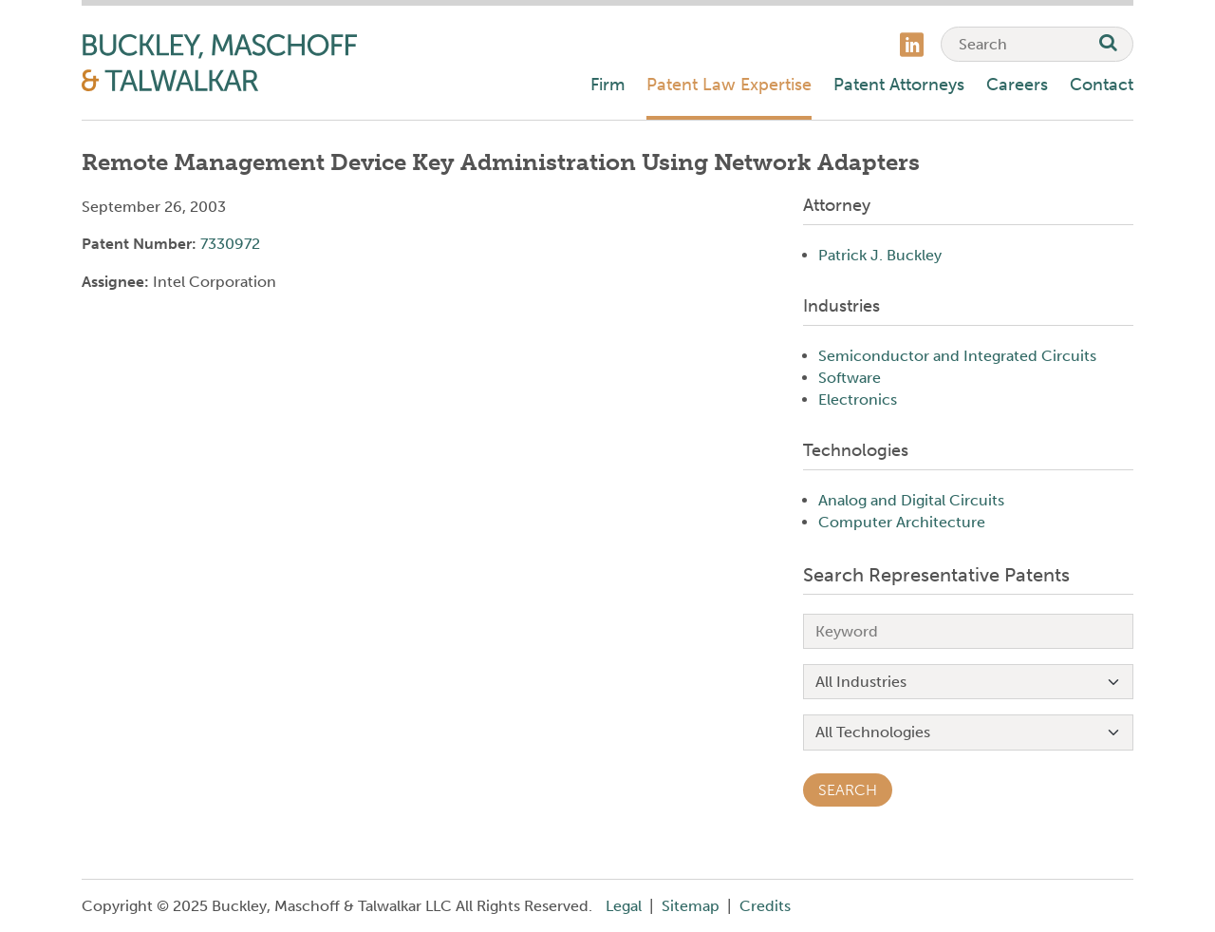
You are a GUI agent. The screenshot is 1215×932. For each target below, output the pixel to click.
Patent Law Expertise (729, 84)
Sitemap (691, 906)
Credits (765, 906)
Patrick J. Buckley (880, 255)
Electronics (857, 399)
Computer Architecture (901, 522)
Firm (607, 84)
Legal (624, 906)
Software (849, 378)
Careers (1017, 84)
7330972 (230, 244)
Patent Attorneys (898, 84)
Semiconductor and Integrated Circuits (957, 356)
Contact (1101, 84)
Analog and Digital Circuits (911, 500)
